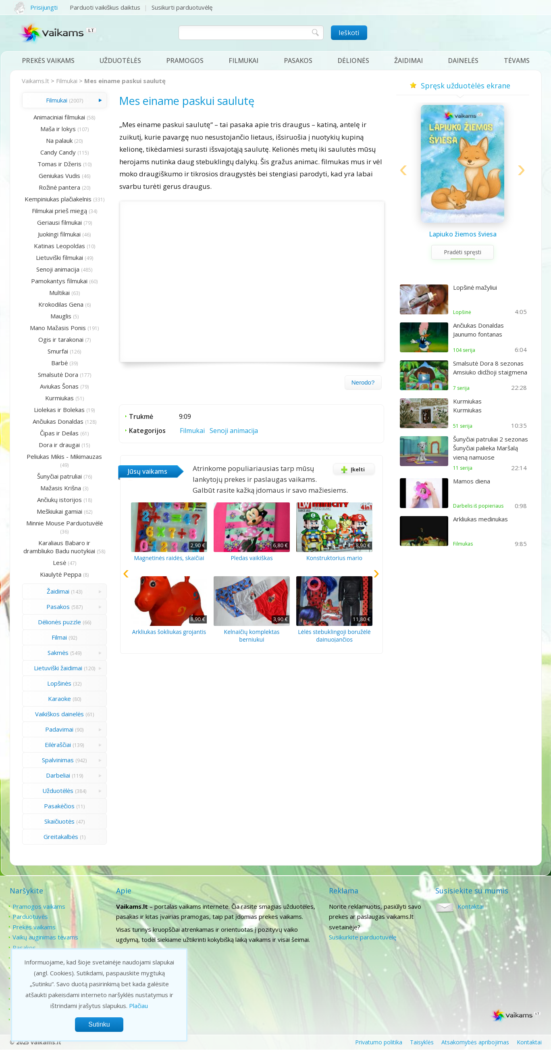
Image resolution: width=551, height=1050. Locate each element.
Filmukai (243, 60)
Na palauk (59, 140)
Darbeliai (58, 775)
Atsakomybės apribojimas (475, 1042)
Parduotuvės (30, 916)
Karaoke (59, 698)
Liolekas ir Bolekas (59, 410)
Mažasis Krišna (60, 488)
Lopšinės (59, 683)
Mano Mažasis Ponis (58, 328)
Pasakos (298, 60)
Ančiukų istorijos (59, 500)
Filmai (59, 637)
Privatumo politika (378, 1042)
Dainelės (463, 60)
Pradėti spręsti (462, 252)
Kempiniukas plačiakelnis (58, 199)
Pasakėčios (59, 806)
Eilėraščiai (58, 744)
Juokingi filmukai (59, 234)
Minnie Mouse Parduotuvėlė (64, 523)
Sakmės (58, 652)
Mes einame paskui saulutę (125, 81)
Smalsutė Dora (58, 374)
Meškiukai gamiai (59, 511)
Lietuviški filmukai (59, 257)
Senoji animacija (57, 269)
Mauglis (60, 316)
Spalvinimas (58, 760)
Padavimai (59, 729)
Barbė (59, 363)
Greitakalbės (61, 836)
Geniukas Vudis (59, 176)
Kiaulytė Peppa (60, 574)
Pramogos (185, 60)
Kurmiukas (59, 398)
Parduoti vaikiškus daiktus (105, 7)
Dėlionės (353, 60)
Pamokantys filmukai (59, 281)
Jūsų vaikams (147, 471)
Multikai (59, 293)
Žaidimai (408, 60)
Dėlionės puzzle (59, 622)
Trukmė (141, 416)
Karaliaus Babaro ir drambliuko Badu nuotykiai (59, 547)
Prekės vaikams (48, 60)
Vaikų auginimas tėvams (45, 937)
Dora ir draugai (59, 445)
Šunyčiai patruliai (59, 476)
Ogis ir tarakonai (60, 339)
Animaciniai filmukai (59, 117)
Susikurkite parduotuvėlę (362, 937)
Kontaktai (470, 906)
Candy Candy (58, 152)
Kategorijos (147, 430)
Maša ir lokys (58, 129)
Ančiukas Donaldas (58, 421)
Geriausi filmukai (59, 222)
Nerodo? (363, 382)
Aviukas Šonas (59, 386)
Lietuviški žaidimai (58, 668)
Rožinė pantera (59, 187)
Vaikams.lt (35, 81)
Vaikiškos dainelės (59, 714)
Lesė (59, 562)
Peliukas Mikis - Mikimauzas (64, 456)
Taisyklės (422, 1042)
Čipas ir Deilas (59, 433)
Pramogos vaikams (38, 906)
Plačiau (138, 1006)
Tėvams (517, 60)
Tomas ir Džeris (59, 164)
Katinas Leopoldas (59, 246)
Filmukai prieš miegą (59, 211)
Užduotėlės (120, 60)
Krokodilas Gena (60, 304)
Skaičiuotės (59, 821)
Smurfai (58, 351)
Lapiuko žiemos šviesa (463, 234)
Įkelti (351, 469)
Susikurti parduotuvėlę (182, 7)
